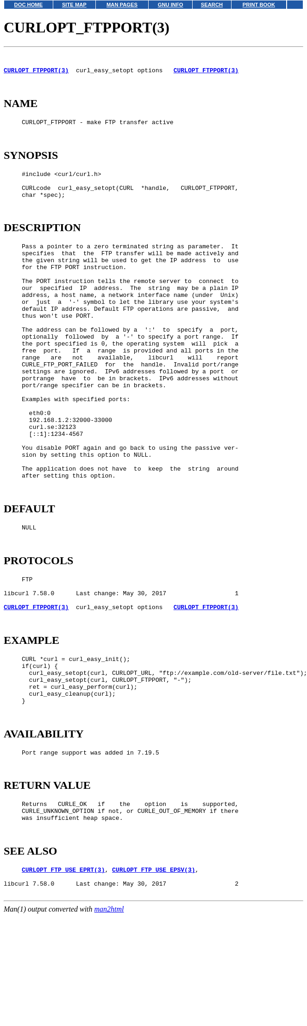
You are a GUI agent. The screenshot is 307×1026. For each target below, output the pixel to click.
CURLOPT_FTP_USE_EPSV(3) (153, 978)
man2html (109, 1022)
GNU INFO (170, 4)
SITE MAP (74, 4)
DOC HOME (28, 4)
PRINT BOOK (259, 4)
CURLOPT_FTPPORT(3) (36, 74)
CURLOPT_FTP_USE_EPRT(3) (63, 978)
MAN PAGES (122, 4)
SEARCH (212, 4)
